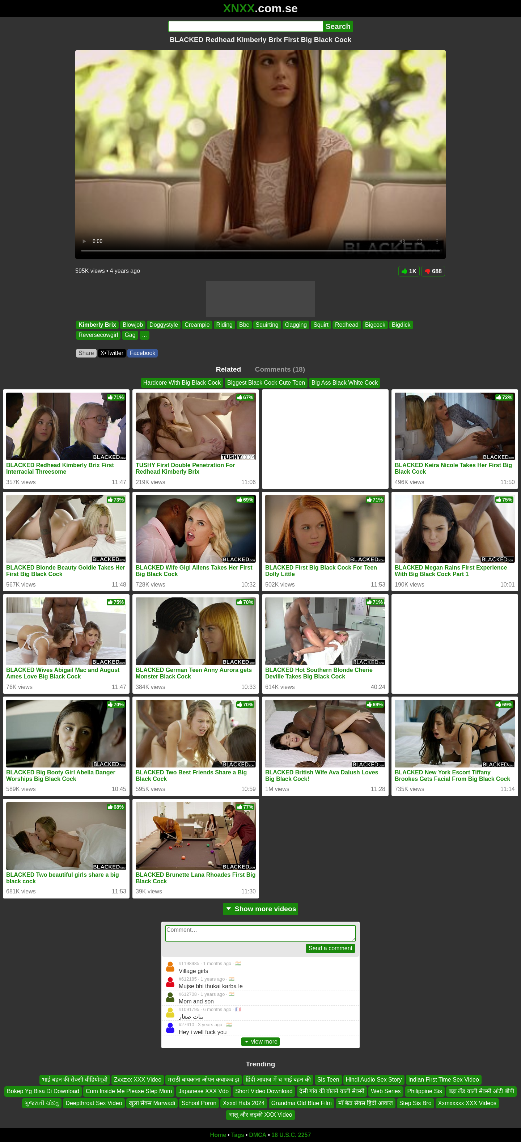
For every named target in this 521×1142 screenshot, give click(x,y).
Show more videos (260, 909)
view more (260, 1042)
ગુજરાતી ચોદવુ (42, 1103)
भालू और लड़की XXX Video (260, 1115)
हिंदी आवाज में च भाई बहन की (278, 1080)
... (144, 335)
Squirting (267, 325)
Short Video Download (264, 1091)
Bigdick (401, 325)
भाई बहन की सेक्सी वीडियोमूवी (74, 1080)
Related (228, 369)
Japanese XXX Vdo (203, 1091)
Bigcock (375, 325)
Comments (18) (280, 369)
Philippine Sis (424, 1091)
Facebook (142, 353)
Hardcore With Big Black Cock (182, 383)
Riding (224, 325)
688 (433, 271)
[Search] (245, 26)
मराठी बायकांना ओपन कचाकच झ (203, 1080)
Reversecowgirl (98, 335)
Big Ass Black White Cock (345, 383)
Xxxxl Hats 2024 (244, 1103)
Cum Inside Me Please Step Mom (129, 1091)
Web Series (386, 1091)
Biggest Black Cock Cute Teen (266, 383)
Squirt (321, 325)
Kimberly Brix (97, 325)
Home (218, 1135)
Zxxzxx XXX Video (137, 1080)
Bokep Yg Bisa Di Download (43, 1091)
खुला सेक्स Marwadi (152, 1103)
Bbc (244, 325)
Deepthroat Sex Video (93, 1103)
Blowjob (133, 325)
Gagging (296, 325)
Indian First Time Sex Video (443, 1080)
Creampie (197, 325)
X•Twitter (112, 353)
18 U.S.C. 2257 (291, 1135)
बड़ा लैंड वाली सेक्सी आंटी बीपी (481, 1091)
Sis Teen (328, 1080)
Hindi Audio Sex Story (374, 1080)
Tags (237, 1135)
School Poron (199, 1103)
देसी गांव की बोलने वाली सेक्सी (331, 1091)
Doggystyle (163, 325)
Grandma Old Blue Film (301, 1103)
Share (86, 353)
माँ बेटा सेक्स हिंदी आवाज (365, 1103)
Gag (129, 335)
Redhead (347, 325)
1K (409, 271)
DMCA (257, 1135)
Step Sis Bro (415, 1103)
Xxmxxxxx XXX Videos (467, 1103)
